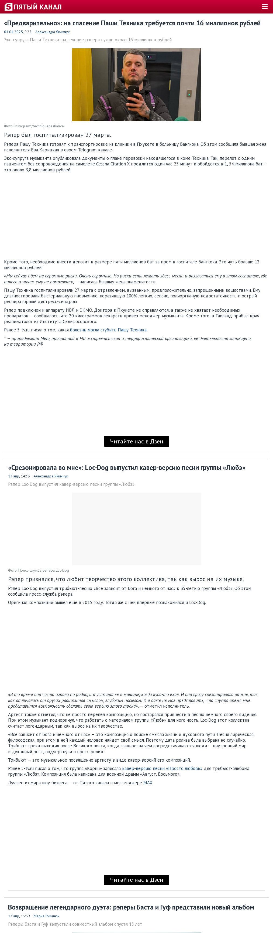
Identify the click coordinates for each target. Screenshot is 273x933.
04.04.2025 (13, 31)
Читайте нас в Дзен (136, 441)
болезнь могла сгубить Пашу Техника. (108, 330)
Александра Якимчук (52, 31)
